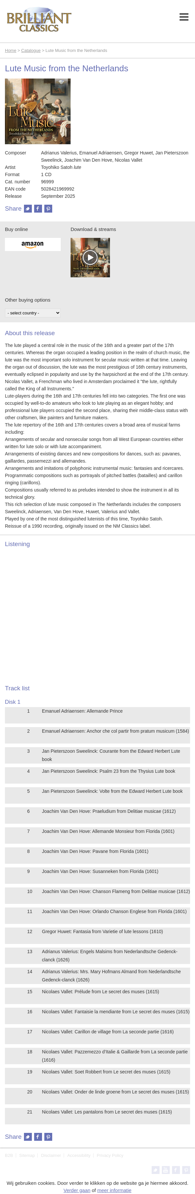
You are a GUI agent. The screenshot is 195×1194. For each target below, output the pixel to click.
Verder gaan (77, 1190)
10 (29, 891)
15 (29, 991)
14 (29, 971)
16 (29, 1011)
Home (10, 50)
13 (29, 951)
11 (29, 911)
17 (29, 1031)
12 (29, 931)
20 (29, 1091)
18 (29, 1051)
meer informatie (114, 1190)
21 (29, 1111)
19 (29, 1071)
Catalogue (31, 50)
